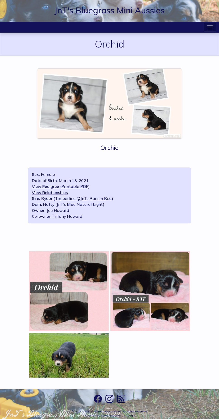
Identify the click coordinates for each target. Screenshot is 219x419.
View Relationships (50, 192)
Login (131, 415)
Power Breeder (111, 415)
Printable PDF (74, 186)
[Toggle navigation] (210, 27)
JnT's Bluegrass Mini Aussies (109, 10)
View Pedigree (45, 186)
